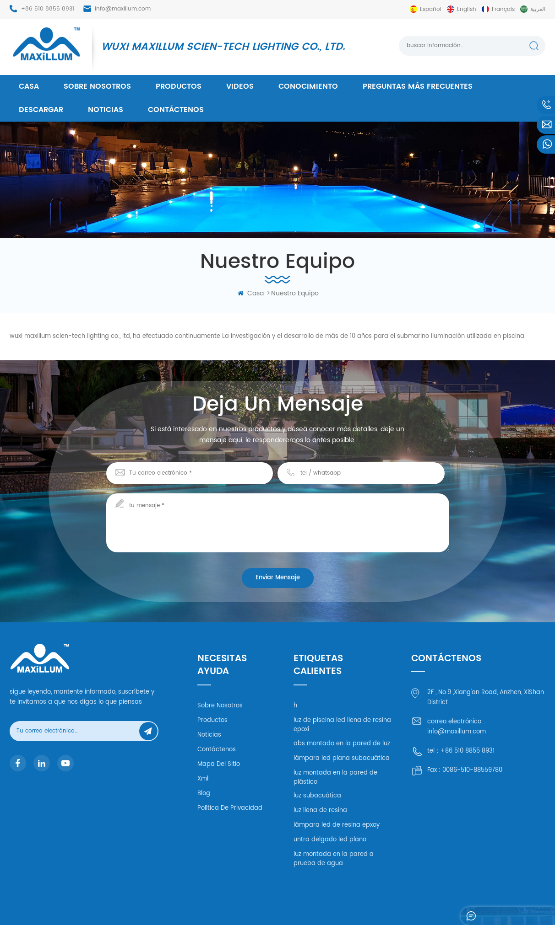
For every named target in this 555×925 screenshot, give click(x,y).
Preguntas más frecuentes (418, 86)
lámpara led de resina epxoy (337, 825)
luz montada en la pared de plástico (335, 777)
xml (202, 779)
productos (178, 86)
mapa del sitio (218, 764)
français (503, 9)
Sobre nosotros (97, 86)
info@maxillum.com (123, 9)
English (466, 9)
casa (29, 86)
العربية (537, 9)
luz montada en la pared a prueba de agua (334, 859)
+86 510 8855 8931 (47, 9)
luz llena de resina (320, 810)
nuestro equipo (295, 293)
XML (456, 904)
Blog (203, 793)
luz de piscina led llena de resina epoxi (342, 725)
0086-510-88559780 (472, 770)
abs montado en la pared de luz (342, 744)
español (430, 9)
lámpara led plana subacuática (342, 758)
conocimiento (308, 86)
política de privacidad (229, 808)
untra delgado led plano (330, 840)
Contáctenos (176, 110)
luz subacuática (317, 796)
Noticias (105, 110)
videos (240, 86)
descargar (41, 110)
